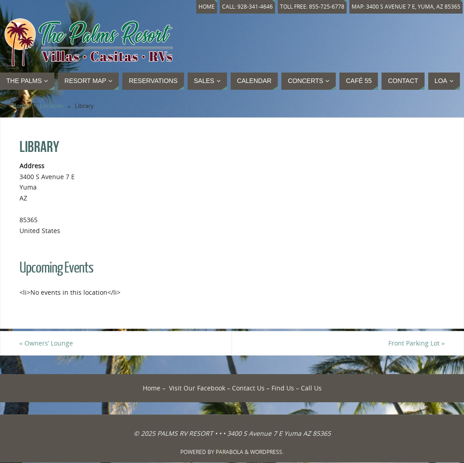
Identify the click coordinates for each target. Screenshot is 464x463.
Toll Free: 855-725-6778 (309, 6)
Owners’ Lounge (46, 343)
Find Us (282, 388)
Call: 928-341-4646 (242, 6)
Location (51, 106)
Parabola (229, 452)
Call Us (311, 388)
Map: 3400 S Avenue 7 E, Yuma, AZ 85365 (404, 6)
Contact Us (248, 388)
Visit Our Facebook (197, 388)
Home (200, 6)
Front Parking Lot (416, 343)
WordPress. (267, 452)
